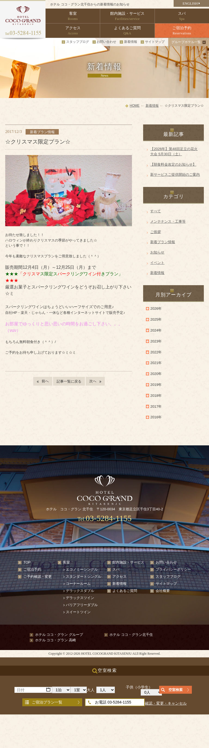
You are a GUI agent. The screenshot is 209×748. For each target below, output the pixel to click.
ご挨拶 (155, 232)
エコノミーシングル (82, 569)
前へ (45, 381)
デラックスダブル (80, 591)
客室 (66, 562)
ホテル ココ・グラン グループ (59, 635)
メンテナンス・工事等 (168, 221)
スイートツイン (78, 612)
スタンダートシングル (83, 576)
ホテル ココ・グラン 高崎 (55, 640)
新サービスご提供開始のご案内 (175, 174)
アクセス (119, 576)
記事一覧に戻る (69, 381)
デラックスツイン (80, 598)
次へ (92, 381)
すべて (155, 211)
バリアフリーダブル (82, 605)
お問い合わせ (106, 42)
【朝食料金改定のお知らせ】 (173, 164)
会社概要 (163, 591)
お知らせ (157, 252)
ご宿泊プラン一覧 (47, 702)
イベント (157, 263)
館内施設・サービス (128, 562)
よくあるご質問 (124, 591)
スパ (115, 569)
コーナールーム (78, 584)
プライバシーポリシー (173, 569)
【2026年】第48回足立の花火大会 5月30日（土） (173, 151)
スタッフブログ (77, 42)
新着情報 (130, 42)
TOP (27, 562)
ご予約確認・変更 (37, 576)
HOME (134, 106)
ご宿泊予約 (32, 569)
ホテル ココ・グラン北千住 (131, 635)
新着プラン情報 (162, 242)
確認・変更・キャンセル (166, 703)
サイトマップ (155, 42)
